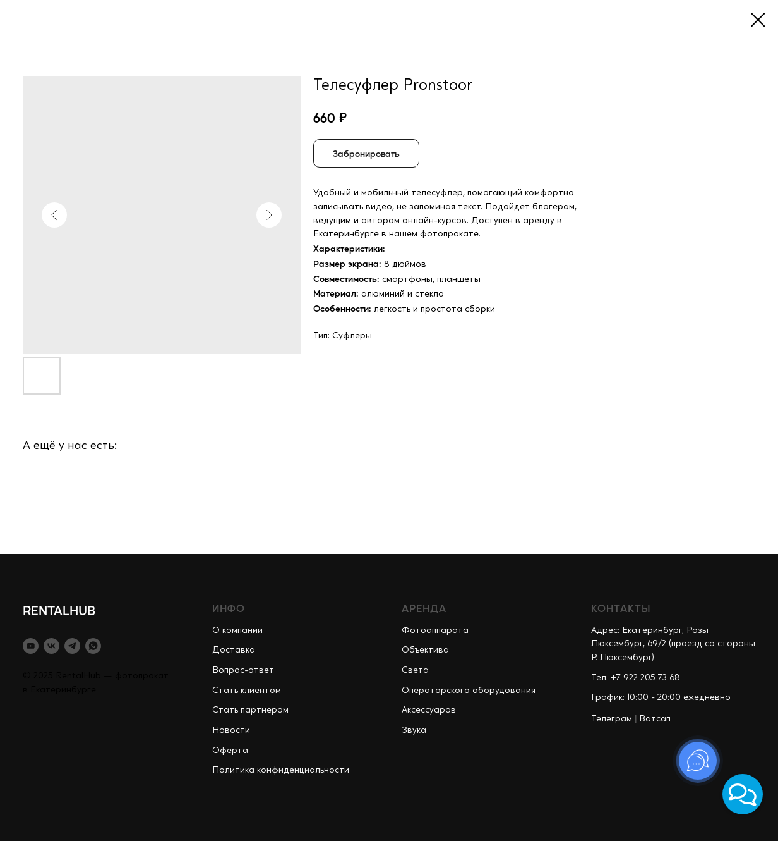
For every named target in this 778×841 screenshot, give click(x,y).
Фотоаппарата (435, 630)
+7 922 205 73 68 (645, 677)
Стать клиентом (246, 690)
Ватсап (655, 719)
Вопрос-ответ (243, 670)
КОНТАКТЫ (621, 608)
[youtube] (31, 646)
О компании (237, 630)
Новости (231, 730)
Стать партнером (250, 710)
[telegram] (72, 646)
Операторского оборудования (469, 690)
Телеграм (611, 719)
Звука (414, 730)
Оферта (230, 750)
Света (415, 670)
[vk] (51, 646)
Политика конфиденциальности (280, 770)
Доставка (233, 650)
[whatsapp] (93, 646)
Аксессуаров (429, 710)
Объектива (425, 650)
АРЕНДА (424, 608)
